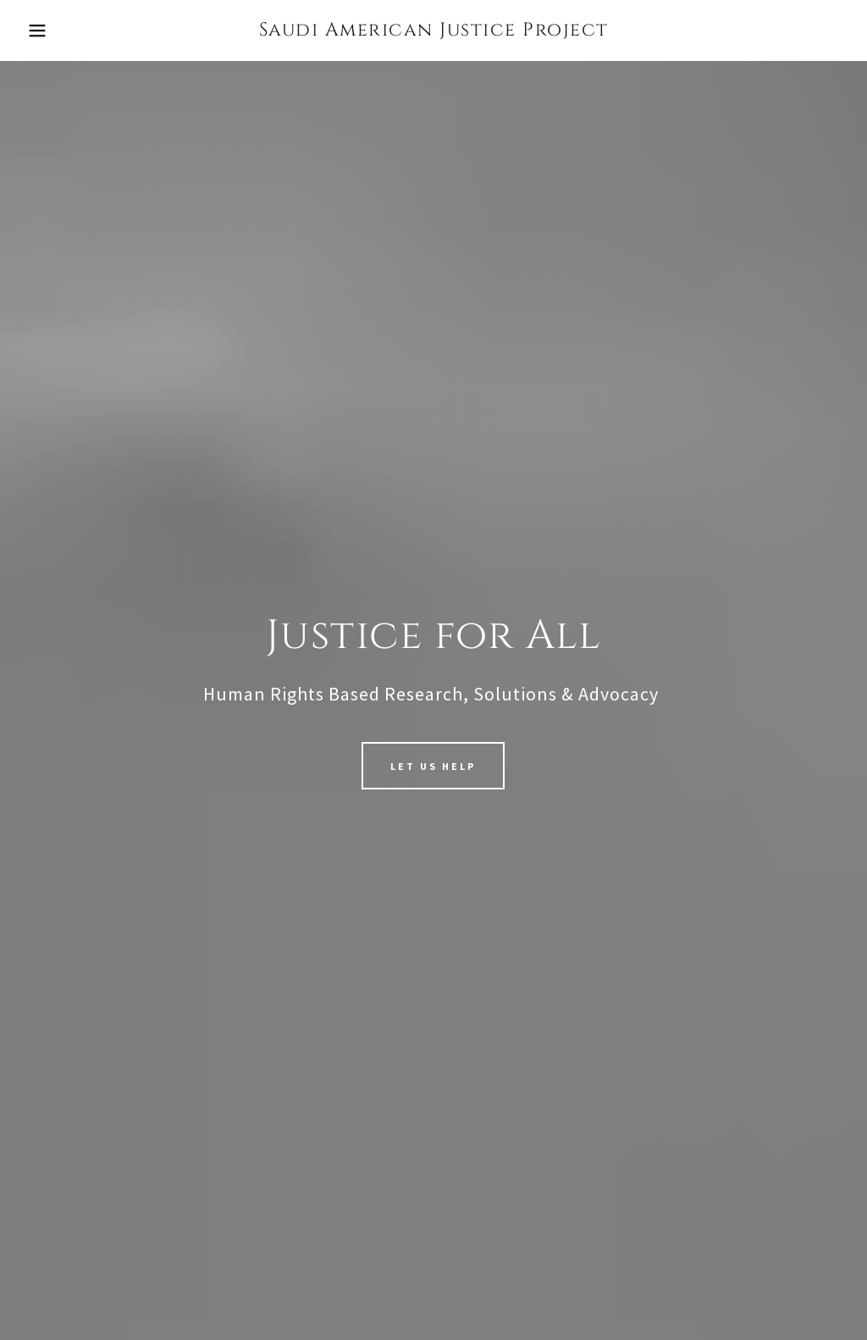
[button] (43, 30)
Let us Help (433, 766)
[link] (434, 30)
